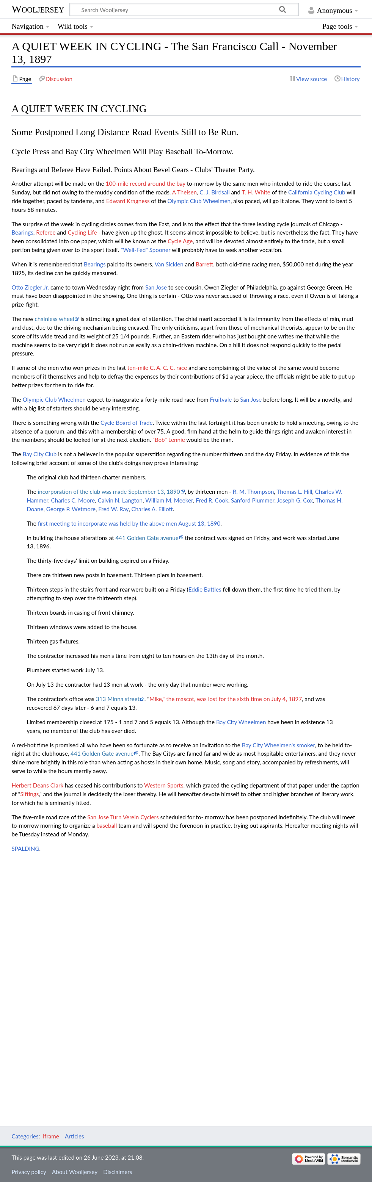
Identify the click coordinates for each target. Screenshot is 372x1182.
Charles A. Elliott (152, 509)
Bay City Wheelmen (241, 722)
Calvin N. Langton (120, 500)
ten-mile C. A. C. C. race (157, 367)
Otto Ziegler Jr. (30, 287)
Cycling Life (82, 232)
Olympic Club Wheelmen (199, 200)
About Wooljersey (74, 1171)
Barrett (204, 264)
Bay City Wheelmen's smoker (278, 745)
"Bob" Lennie (168, 439)
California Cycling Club (316, 192)
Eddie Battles (204, 589)
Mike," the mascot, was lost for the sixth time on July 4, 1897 (225, 698)
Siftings (29, 794)
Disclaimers (117, 1171)
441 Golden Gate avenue (146, 537)
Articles (74, 1136)
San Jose (156, 287)
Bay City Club (40, 454)
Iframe (51, 1136)
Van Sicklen (169, 264)
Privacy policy (28, 1171)
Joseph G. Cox (295, 500)
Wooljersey (37, 9)
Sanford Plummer (252, 500)
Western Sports (164, 785)
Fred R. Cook (212, 500)
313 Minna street (118, 698)
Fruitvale (221, 399)
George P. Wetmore (71, 509)
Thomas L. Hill (294, 491)
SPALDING (25, 848)
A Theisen (184, 192)
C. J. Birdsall (214, 192)
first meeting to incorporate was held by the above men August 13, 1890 (129, 523)
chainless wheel (54, 318)
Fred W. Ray (113, 509)
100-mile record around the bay (145, 183)
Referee (45, 232)
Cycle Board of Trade (126, 422)
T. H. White (256, 192)
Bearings (22, 232)
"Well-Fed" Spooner (146, 249)
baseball (106, 825)
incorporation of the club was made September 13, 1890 (109, 491)
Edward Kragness (128, 200)
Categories (24, 1136)
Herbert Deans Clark (37, 785)
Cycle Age (180, 241)
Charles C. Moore (73, 500)
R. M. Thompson (253, 491)
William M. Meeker (169, 500)
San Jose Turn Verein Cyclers (123, 817)
